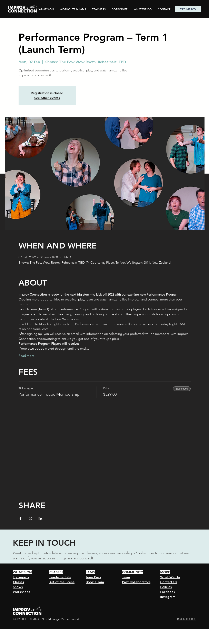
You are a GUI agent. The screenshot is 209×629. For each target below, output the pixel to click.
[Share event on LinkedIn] (40, 518)
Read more (26, 356)
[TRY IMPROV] (188, 9)
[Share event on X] (30, 518)
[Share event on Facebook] (20, 518)
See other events (47, 98)
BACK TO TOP (186, 619)
